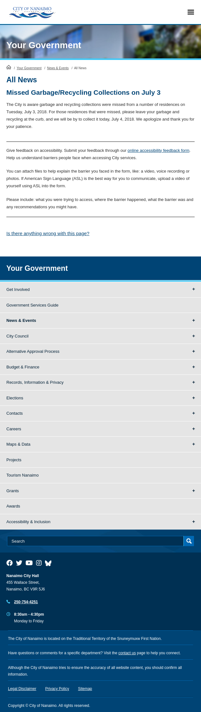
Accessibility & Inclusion (28, 521)
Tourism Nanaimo (22, 475)
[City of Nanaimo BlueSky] (50, 563)
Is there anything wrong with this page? (47, 233)
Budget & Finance (22, 367)
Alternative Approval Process (32, 351)
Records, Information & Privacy (34, 382)
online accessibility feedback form (159, 150)
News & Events (58, 68)
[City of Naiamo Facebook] (9, 563)
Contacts (14, 413)
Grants (12, 490)
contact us (127, 653)
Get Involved (18, 289)
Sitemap (85, 688)
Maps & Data (18, 444)
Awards (13, 506)
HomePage (8, 67)
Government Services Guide (32, 305)
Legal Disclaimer (22, 688)
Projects (13, 459)
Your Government (43, 45)
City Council (17, 336)
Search (176, 12)
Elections (14, 398)
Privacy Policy (57, 688)
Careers (13, 428)
